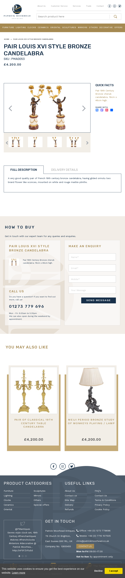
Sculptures (69, 27)
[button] (19, 556)
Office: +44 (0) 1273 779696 (93, 530)
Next (83, 108)
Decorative (106, 27)
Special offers (41, 504)
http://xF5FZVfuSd (22, 550)
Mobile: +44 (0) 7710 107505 (93, 535)
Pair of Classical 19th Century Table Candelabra (33, 423)
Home (6, 39)
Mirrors (82, 27)
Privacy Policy (102, 504)
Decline (98, 571)
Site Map (70, 500)
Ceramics (43, 27)
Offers (118, 27)
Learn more (18, 572)
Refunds (69, 509)
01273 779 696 (26, 306)
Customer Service (59, 6)
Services (77, 6)
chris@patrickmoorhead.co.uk (92, 541)
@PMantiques (22, 529)
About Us (41, 6)
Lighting (21, 27)
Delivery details (64, 170)
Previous (11, 108)
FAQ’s (98, 491)
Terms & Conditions (105, 500)
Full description (23, 170)
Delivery (69, 504)
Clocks (32, 27)
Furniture (8, 27)
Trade (88, 6)
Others (93, 27)
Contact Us (71, 495)
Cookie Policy (102, 509)
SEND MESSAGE (98, 300)
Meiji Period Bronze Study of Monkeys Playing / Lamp (91, 421)
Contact (100, 6)
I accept (113, 571)
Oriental (55, 27)
